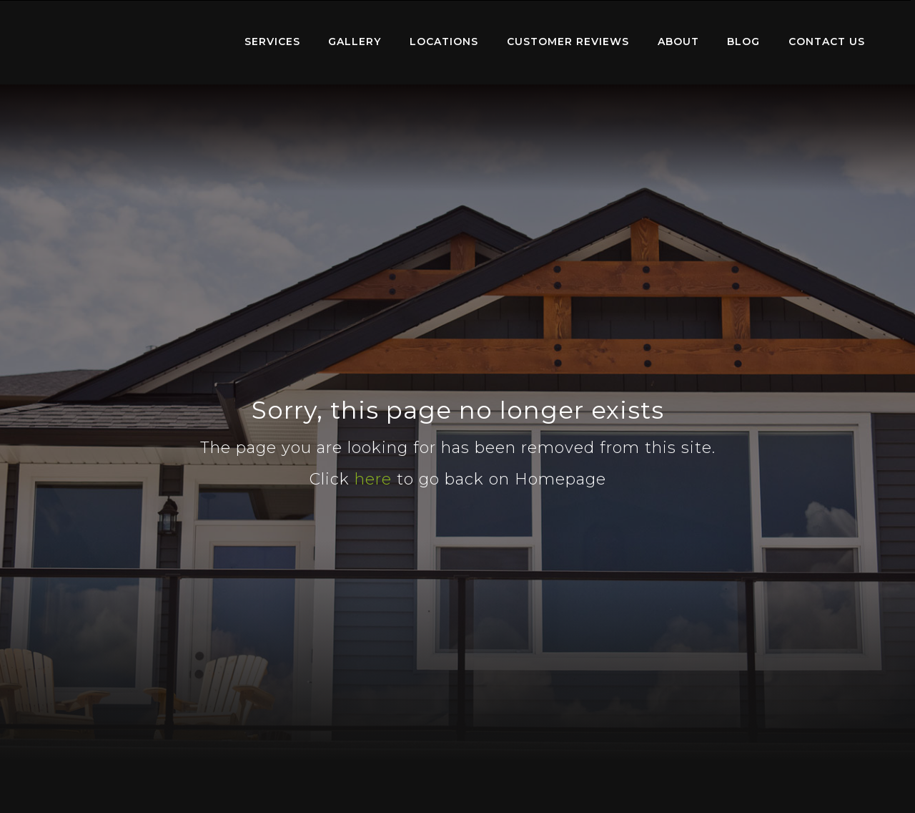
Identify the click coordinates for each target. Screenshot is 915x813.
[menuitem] (133, 42)
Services (272, 41)
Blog (743, 41)
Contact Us (826, 41)
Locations (444, 41)
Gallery (354, 41)
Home (133, 39)
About (678, 41)
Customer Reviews (568, 41)
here (373, 479)
